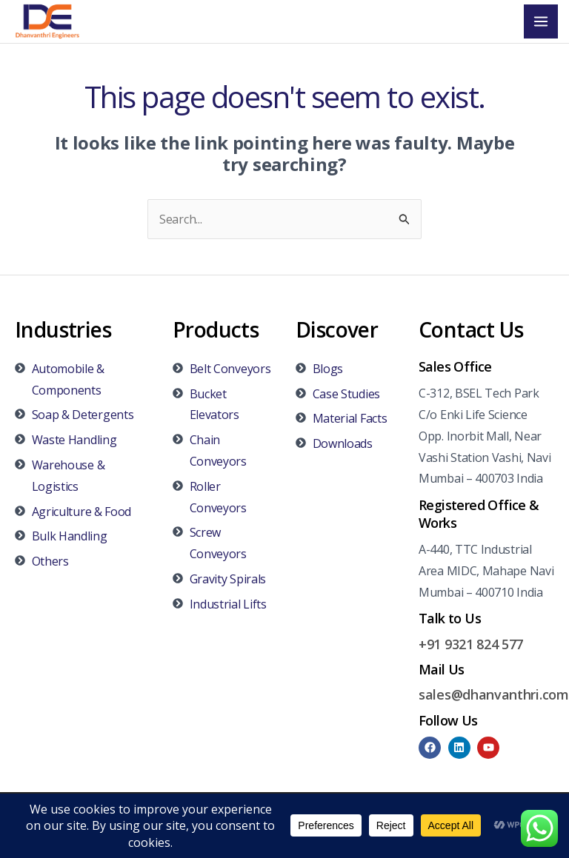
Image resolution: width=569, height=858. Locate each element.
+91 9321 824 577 (471, 645)
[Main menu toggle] (541, 22)
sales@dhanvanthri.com (494, 696)
